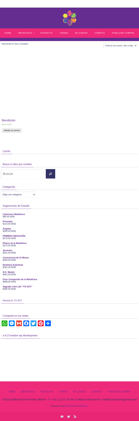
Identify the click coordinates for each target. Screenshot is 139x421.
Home (11, 391)
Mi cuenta (79, 391)
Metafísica (28, 391)
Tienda (63, 391)
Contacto (47, 391)
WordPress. (82, 406)
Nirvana (69, 406)
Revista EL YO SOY (12, 300)
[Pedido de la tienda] (120, 45)
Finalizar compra (119, 391)
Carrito (97, 391)
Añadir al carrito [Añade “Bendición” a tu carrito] (12, 130)
